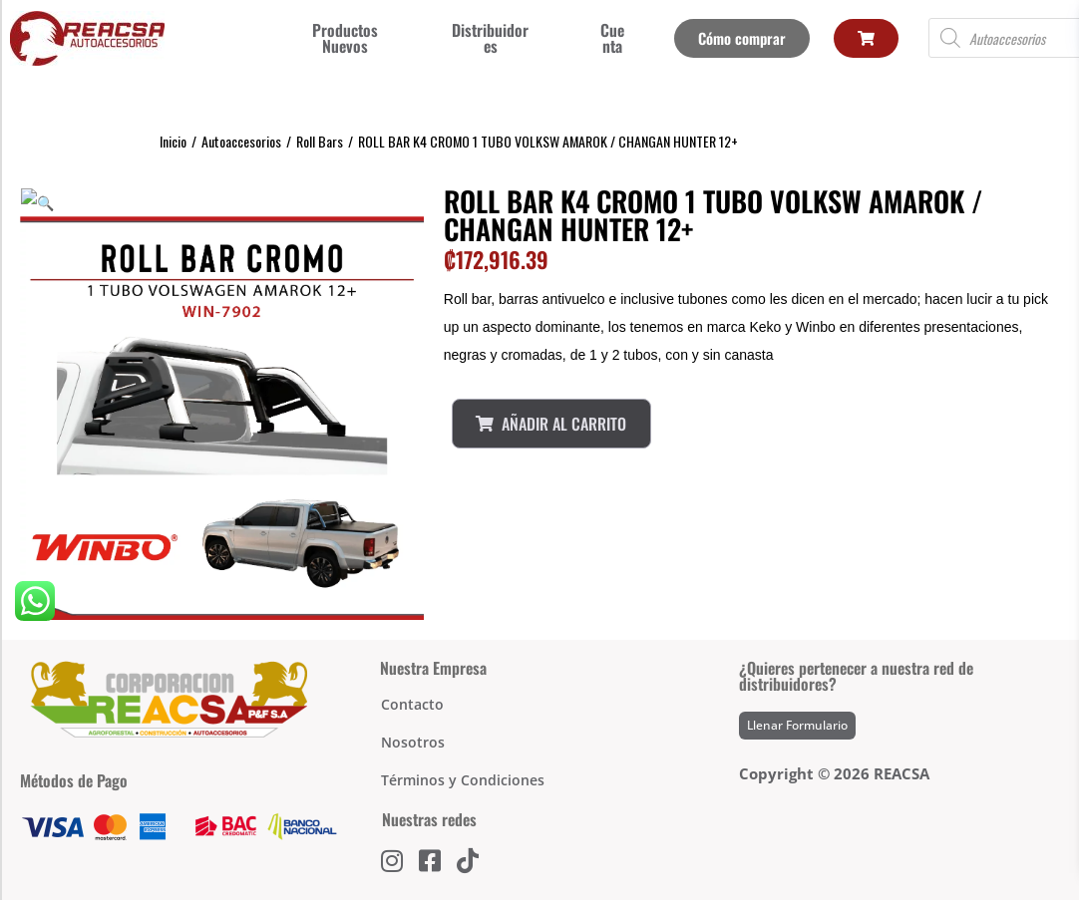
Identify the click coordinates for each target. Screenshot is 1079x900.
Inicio (173, 141)
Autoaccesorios (241, 141)
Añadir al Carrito (551, 424)
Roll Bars (319, 141)
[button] (28, 200)
